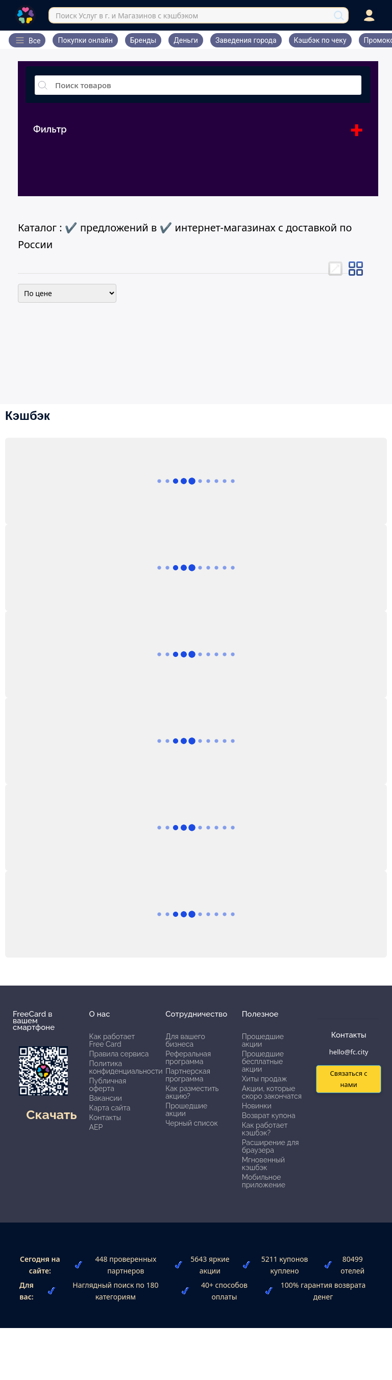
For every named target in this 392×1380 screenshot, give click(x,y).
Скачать (51, 1114)
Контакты (105, 1117)
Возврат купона (269, 1115)
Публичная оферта (108, 1085)
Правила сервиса (119, 1054)
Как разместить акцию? (191, 1092)
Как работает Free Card (112, 1040)
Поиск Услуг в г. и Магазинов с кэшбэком (127, 15)
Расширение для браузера (270, 1146)
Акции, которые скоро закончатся (272, 1092)
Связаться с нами (348, 1079)
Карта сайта (110, 1108)
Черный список (191, 1123)
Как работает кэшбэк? (265, 1129)
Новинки (257, 1106)
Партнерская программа (187, 1075)
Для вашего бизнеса (185, 1040)
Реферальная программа (188, 1058)
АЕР (96, 1127)
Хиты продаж (264, 1079)
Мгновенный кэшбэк (263, 1164)
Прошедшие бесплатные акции (263, 1061)
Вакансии (105, 1098)
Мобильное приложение (263, 1181)
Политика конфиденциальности (126, 1067)
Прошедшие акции (186, 1110)
